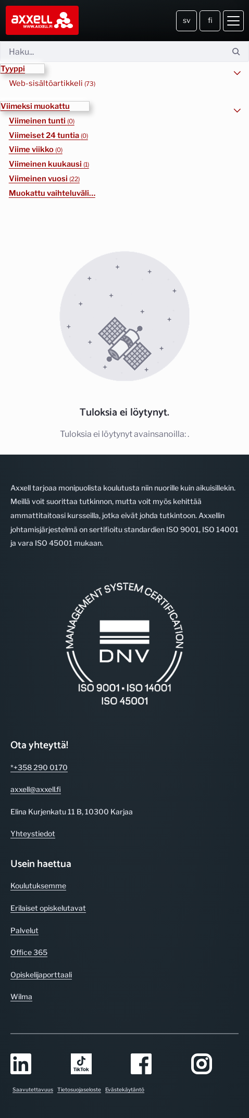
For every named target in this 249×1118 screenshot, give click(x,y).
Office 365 (28, 952)
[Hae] (112, 51)
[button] (22, 69)
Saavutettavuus (33, 1089)
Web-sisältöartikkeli (52, 83)
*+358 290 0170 (39, 767)
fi (210, 20)
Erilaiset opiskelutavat (48, 907)
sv (187, 20)
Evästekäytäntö (124, 1089)
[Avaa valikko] (233, 20)
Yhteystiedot (32, 833)
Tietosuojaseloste (79, 1089)
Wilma (21, 996)
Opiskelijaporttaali (41, 974)
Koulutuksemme (38, 885)
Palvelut (24, 930)
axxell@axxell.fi (35, 789)
